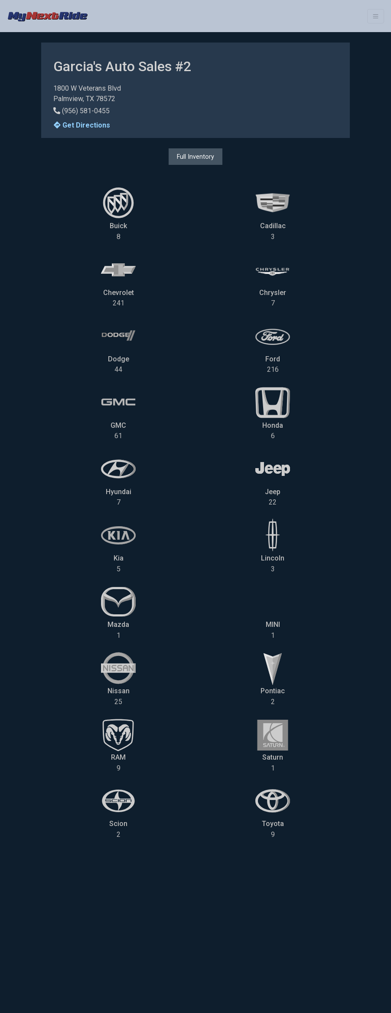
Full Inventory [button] (195, 156)
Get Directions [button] (82, 125)
